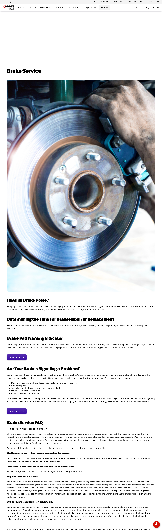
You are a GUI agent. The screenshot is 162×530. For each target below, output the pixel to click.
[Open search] (136, 7)
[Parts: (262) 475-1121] (116, 1)
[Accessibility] (6, 1)
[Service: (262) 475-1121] (101, 1)
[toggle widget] (156, 524)
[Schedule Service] (17, 357)
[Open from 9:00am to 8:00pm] (150, 1)
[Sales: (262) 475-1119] (130, 1)
